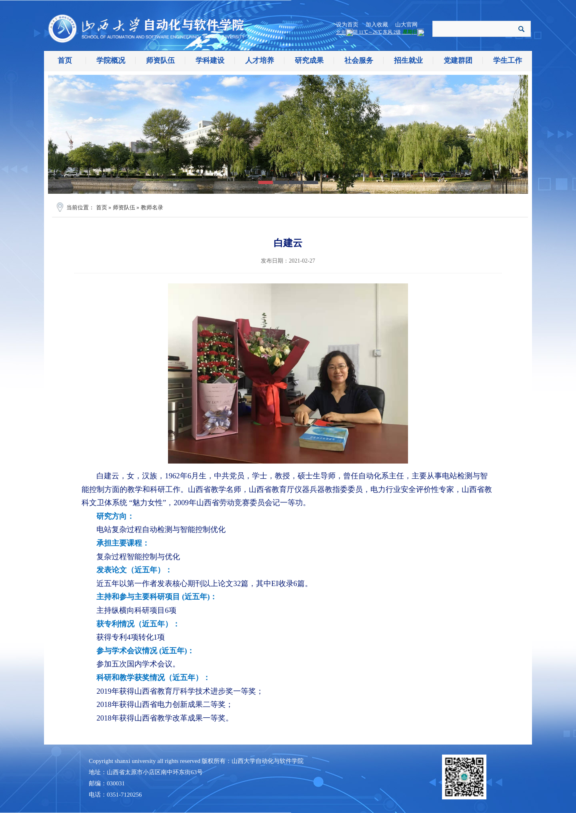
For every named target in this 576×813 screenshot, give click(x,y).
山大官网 (406, 25)
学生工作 (507, 60)
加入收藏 (377, 25)
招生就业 (408, 60)
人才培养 (259, 60)
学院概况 (110, 60)
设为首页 (347, 25)
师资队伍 (160, 60)
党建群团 (458, 60)
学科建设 (210, 60)
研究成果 (309, 60)
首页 (65, 60)
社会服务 (358, 60)
